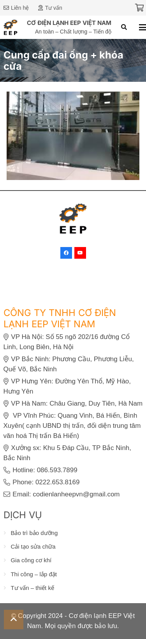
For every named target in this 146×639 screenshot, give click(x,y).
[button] (124, 27)
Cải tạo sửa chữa (33, 546)
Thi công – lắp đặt (34, 573)
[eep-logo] (11, 27)
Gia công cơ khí (31, 560)
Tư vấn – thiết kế (32, 587)
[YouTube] (80, 253)
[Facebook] (66, 253)
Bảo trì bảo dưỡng (34, 533)
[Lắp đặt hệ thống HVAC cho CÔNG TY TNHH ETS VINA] (73, 96)
